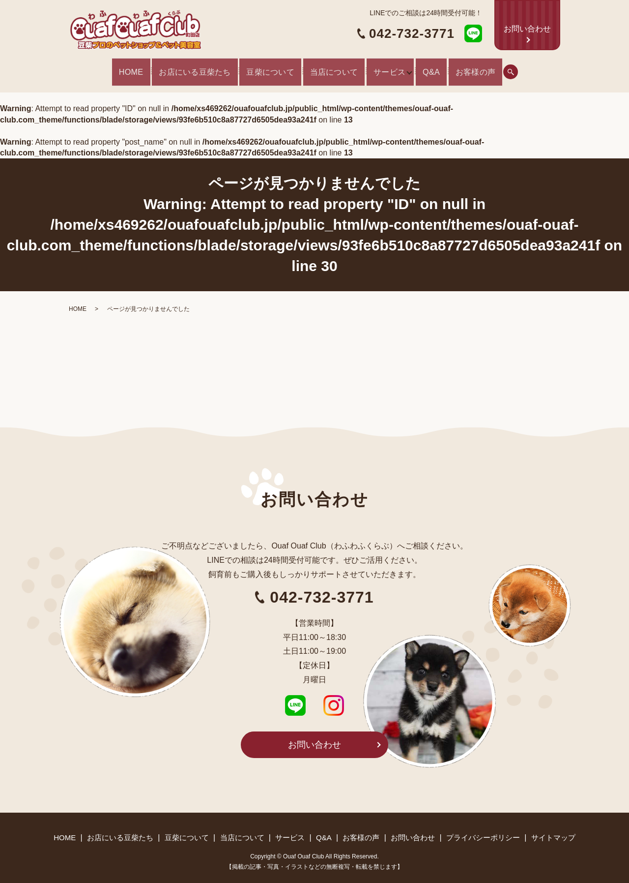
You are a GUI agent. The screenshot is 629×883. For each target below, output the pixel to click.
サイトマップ (553, 830)
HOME (94, 68)
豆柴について (259, 68)
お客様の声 (510, 68)
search (550, 68)
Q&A (459, 68)
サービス (399, 68)
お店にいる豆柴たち (170, 68)
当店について (334, 68)
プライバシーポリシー (483, 830)
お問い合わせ (527, 29)
